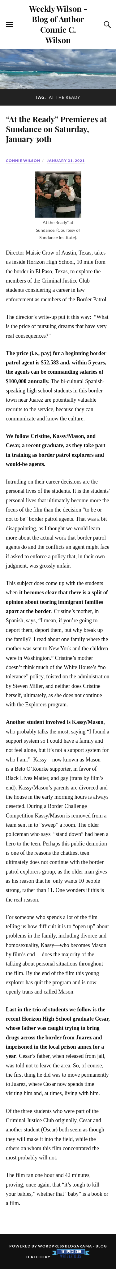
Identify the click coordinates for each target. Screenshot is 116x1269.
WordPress (51, 1246)
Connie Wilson (23, 160)
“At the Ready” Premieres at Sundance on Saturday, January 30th (56, 129)
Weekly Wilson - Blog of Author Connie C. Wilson (58, 24)
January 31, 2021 (66, 160)
